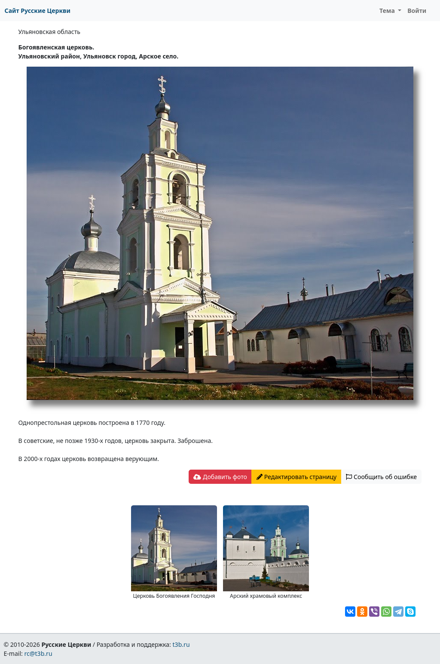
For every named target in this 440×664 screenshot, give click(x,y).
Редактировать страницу (296, 477)
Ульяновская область (49, 32)
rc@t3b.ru (38, 653)
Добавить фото (220, 477)
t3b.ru (181, 644)
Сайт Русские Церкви (37, 10)
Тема (388, 10)
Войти (416, 10)
